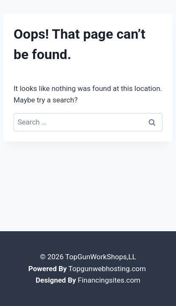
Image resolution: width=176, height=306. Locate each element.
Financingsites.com (109, 280)
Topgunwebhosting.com (107, 268)
